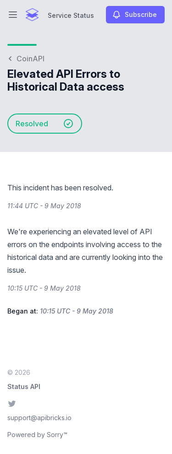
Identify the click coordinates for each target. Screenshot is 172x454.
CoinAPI (25, 58)
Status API (23, 386)
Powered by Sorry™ (37, 434)
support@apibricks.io (39, 418)
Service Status (71, 15)
